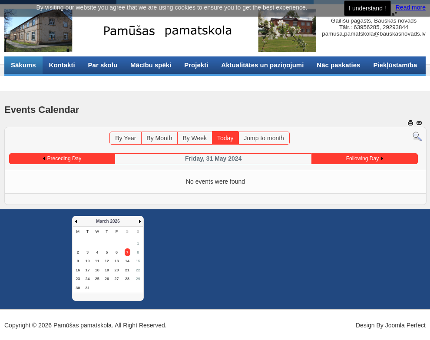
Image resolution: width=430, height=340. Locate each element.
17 (87, 270)
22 (138, 270)
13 (116, 261)
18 (97, 270)
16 (78, 270)
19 (107, 270)
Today (225, 138)
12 (107, 261)
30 (78, 288)
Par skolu (103, 65)
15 (138, 261)
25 (97, 279)
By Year (125, 138)
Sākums (23, 65)
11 (97, 261)
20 (116, 270)
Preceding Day (64, 158)
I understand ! (367, 8)
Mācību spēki (150, 65)
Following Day (362, 158)
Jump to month (264, 138)
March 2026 (107, 221)
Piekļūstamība (395, 65)
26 (107, 279)
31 (87, 288)
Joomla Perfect (405, 325)
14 (127, 261)
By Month (159, 138)
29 (138, 279)
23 (78, 279)
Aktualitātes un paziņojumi (262, 65)
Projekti (196, 65)
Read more (411, 7)
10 (87, 261)
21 (127, 270)
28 (127, 279)
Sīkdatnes (26, 82)
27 (116, 279)
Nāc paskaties (338, 65)
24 (87, 279)
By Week (194, 138)
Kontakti (62, 65)
